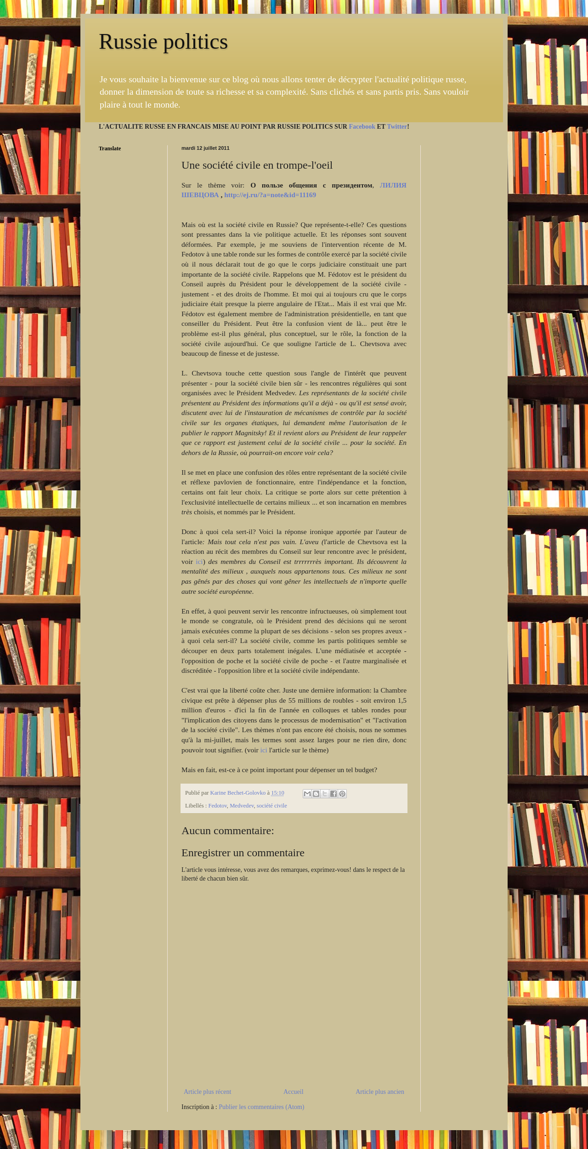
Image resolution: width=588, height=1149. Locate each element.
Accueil (293, 1091)
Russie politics (163, 41)
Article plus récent (207, 1091)
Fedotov (217, 805)
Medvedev (242, 805)
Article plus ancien (380, 1091)
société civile (272, 805)
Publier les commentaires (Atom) (261, 1106)
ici (199, 561)
